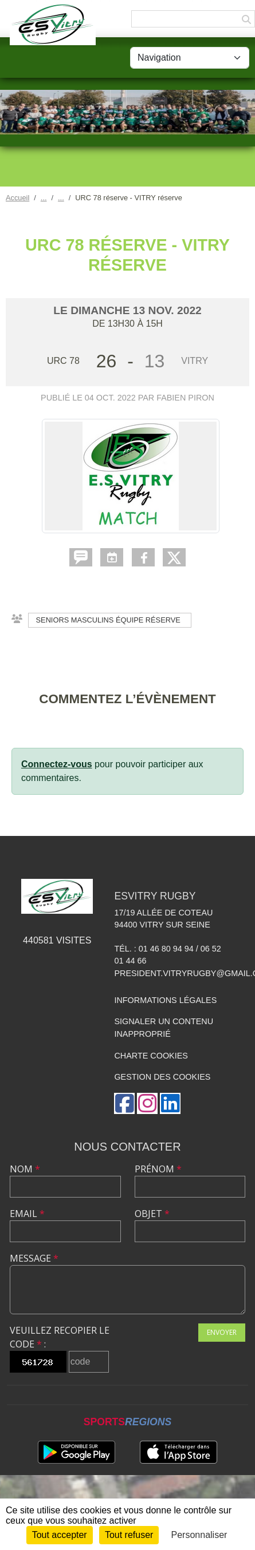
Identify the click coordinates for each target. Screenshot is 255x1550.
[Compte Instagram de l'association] (147, 1103)
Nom (25, 1169)
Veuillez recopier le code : (59, 1337)
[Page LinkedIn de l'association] (170, 1103)
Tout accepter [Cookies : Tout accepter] (59, 1535)
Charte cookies (150, 1055)
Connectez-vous (56, 764)
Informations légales (165, 1000)
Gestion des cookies (162, 1076)
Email (27, 1213)
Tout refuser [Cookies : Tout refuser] (129, 1535)
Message (34, 1258)
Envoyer (222, 1332)
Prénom (158, 1169)
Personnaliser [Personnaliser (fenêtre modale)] (199, 1535)
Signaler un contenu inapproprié (163, 1027)
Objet (152, 1213)
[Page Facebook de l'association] (124, 1103)
